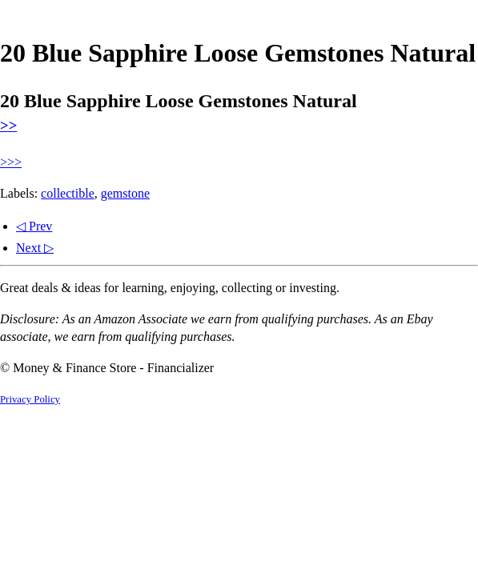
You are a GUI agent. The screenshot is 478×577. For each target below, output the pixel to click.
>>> (11, 162)
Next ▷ (35, 247)
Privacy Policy (30, 399)
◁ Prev (34, 226)
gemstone (125, 193)
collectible (67, 193)
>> (8, 125)
